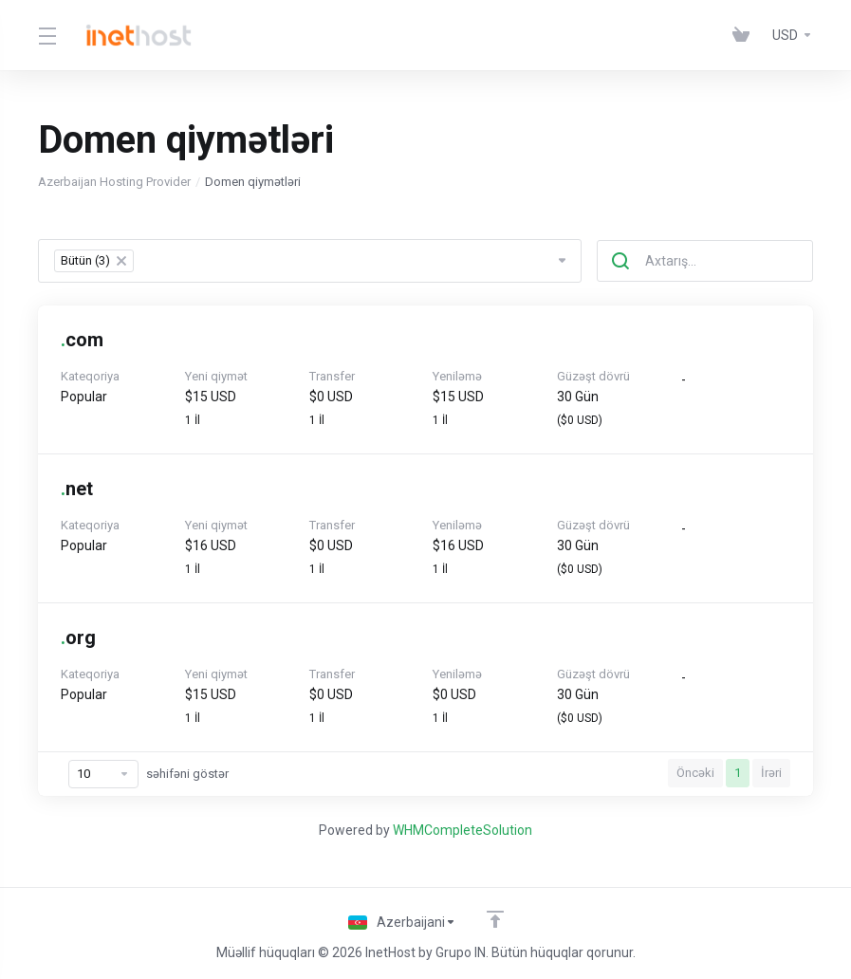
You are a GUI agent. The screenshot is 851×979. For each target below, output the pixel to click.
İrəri (771, 773)
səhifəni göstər (148, 774)
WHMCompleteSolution (462, 830)
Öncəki (695, 773)
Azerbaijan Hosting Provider (114, 182)
